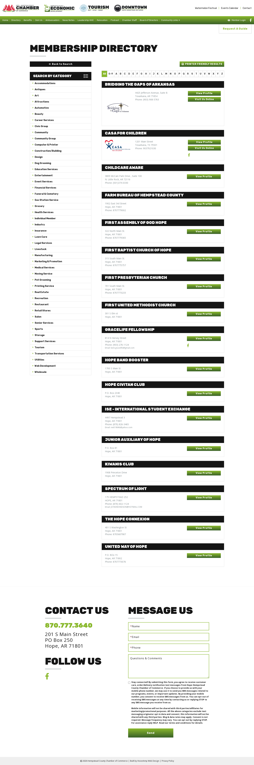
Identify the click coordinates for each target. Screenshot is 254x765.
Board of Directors (149, 20)
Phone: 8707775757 (115, 265)
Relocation (102, 20)
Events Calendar (229, 8)
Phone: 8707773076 (115, 561)
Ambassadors (52, 20)
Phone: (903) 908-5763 (147, 99)
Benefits (28, 20)
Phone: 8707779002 (115, 210)
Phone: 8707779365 (115, 237)
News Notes (69, 20)
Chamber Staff (129, 20)
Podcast (115, 20)
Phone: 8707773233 (115, 292)
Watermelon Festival (206, 8)
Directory (16, 20)
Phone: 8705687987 (115, 534)
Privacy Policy (167, 761)
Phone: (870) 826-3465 (117, 424)
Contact (247, 8)
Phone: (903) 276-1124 (117, 344)
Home (5, 20)
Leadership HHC (86, 20)
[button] (60, 64)
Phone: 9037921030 (145, 148)
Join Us (38, 20)
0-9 (111, 73)
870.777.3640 (68, 625)
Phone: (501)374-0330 (116, 182)
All (104, 73)
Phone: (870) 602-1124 (117, 503)
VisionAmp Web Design (148, 761)
